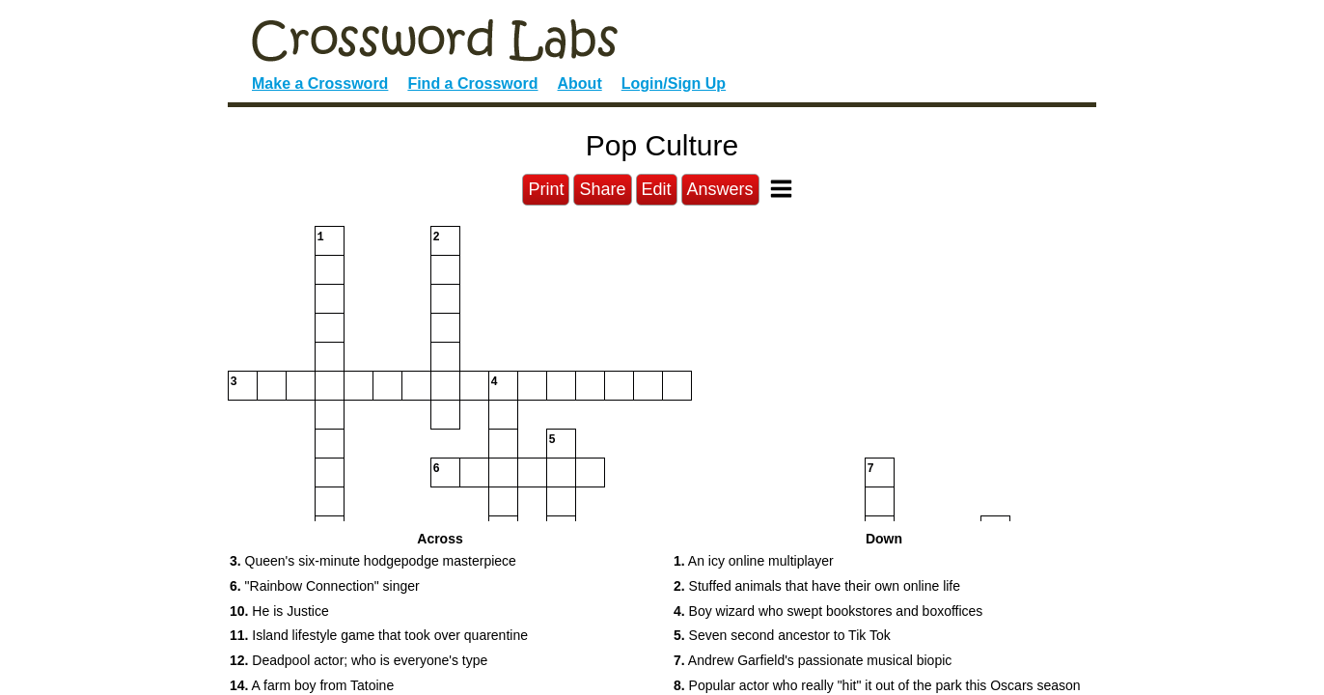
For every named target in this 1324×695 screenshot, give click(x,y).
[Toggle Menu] (781, 189)
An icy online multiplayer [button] (754, 561)
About (580, 83)
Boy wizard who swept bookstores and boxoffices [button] (828, 611)
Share (602, 189)
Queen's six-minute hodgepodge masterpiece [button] (373, 561)
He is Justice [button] (279, 611)
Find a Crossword (472, 83)
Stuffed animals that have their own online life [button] (817, 586)
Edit (657, 189)
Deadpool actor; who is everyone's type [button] (358, 660)
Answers (720, 189)
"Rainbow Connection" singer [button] (325, 586)
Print (546, 189)
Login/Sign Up (673, 83)
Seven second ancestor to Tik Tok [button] (782, 635)
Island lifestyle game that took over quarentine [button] (379, 635)
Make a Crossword (320, 83)
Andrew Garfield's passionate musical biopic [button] (813, 660)
